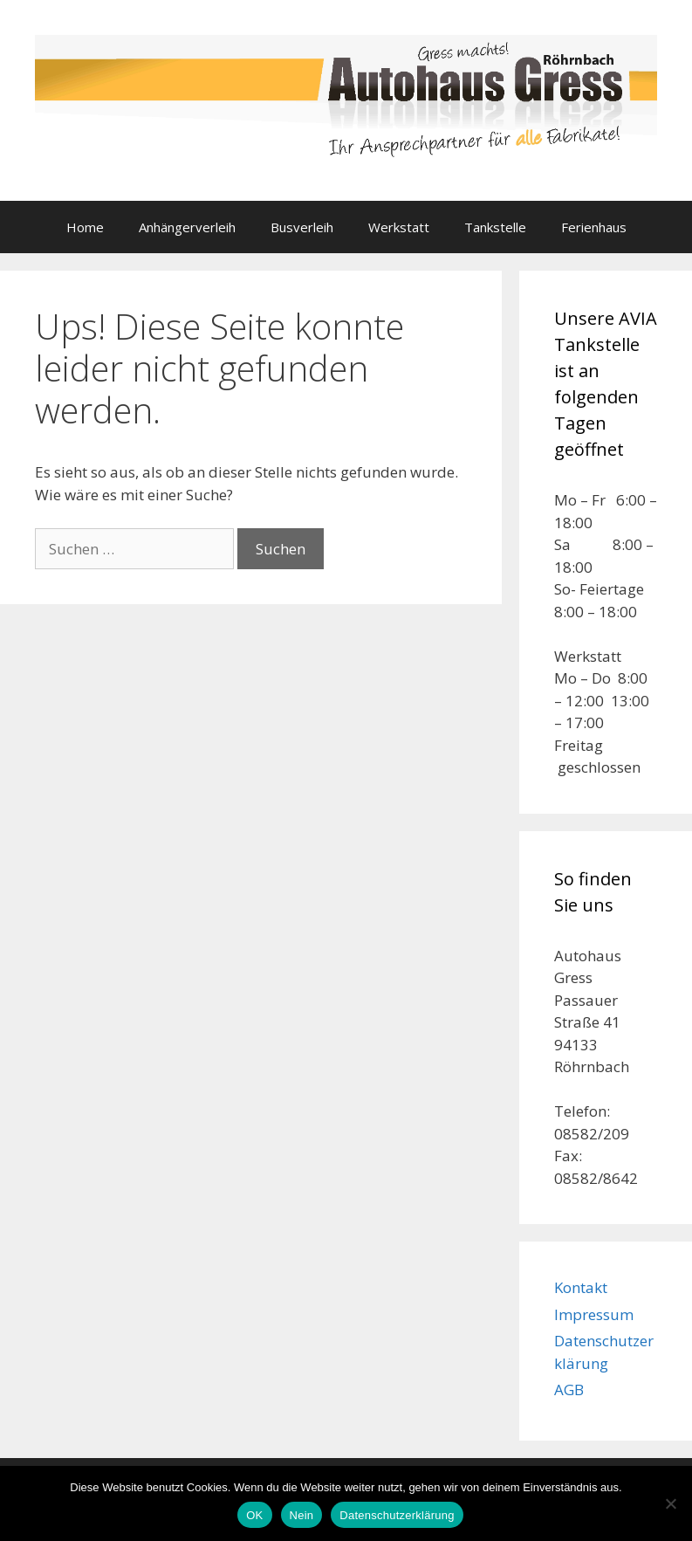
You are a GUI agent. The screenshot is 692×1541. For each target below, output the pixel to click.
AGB (569, 1389)
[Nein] (670, 1503)
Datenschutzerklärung (396, 1515)
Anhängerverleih (187, 227)
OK (254, 1515)
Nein (302, 1515)
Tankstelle (495, 227)
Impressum (594, 1314)
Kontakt (580, 1287)
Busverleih (302, 227)
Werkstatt (398, 227)
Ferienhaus (594, 227)
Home (85, 227)
